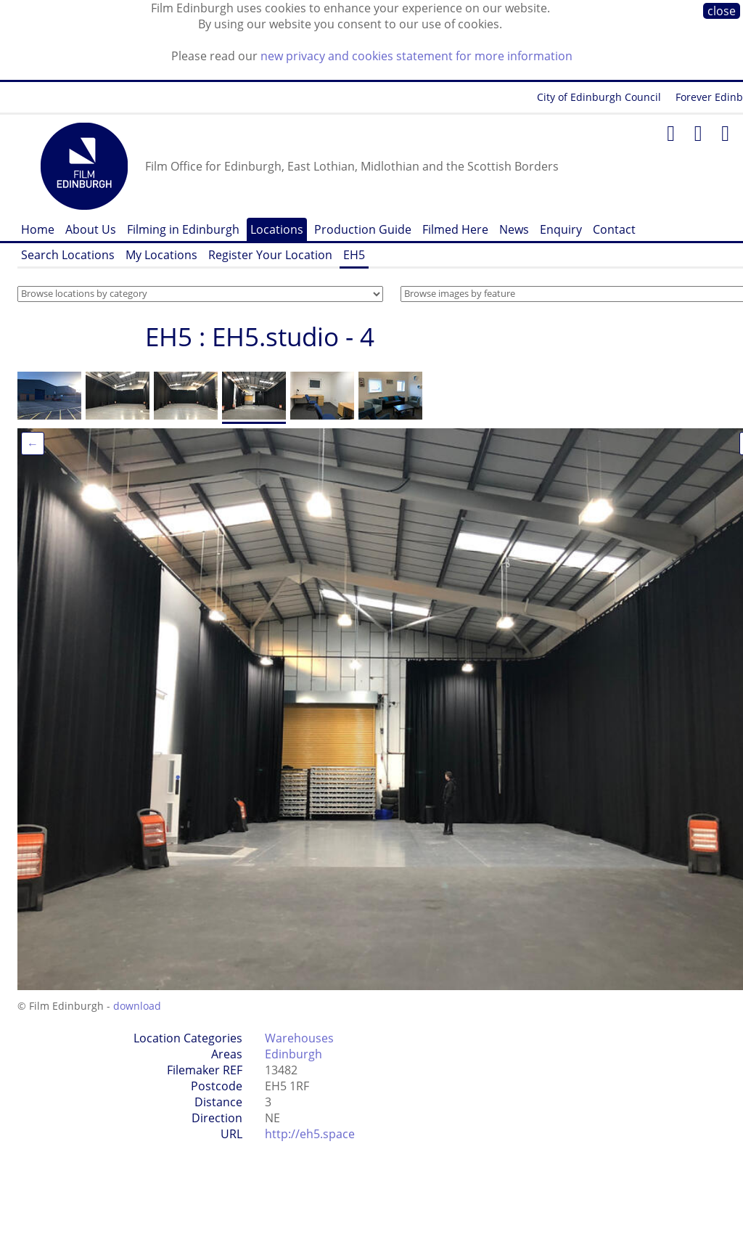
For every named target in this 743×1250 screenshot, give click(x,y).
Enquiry (561, 229)
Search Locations (68, 255)
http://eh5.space (310, 1134)
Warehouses (299, 1038)
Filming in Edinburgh (183, 229)
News (514, 229)
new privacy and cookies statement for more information (416, 56)
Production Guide (362, 229)
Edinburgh (293, 1054)
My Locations (161, 255)
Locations (276, 229)
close (721, 11)
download (137, 1006)
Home (37, 229)
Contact (614, 229)
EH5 (354, 255)
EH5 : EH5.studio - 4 (259, 336)
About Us (90, 229)
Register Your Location (270, 255)
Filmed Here (455, 229)
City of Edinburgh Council (599, 97)
